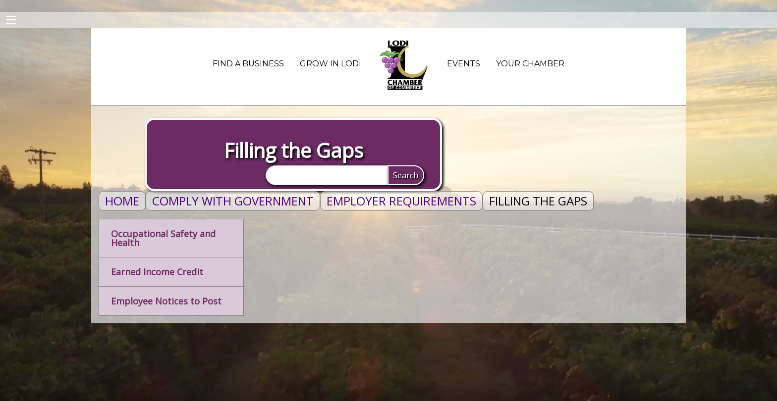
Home (122, 201)
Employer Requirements (401, 201)
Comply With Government (233, 201)
